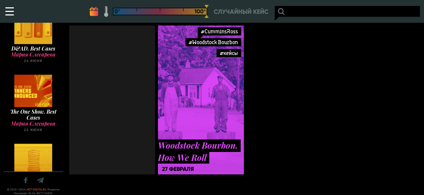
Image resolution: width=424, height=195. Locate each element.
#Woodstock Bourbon (213, 42)
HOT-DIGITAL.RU (36, 189)
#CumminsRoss (219, 31)
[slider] (206, 11)
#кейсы (229, 53)
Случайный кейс (241, 12)
